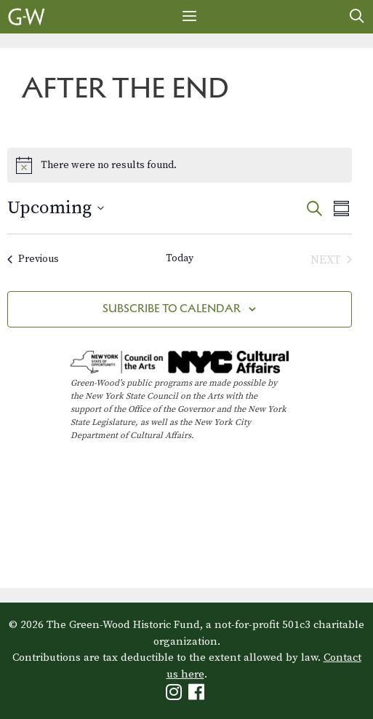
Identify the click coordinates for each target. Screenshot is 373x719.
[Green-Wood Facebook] (198, 695)
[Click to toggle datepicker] (55, 208)
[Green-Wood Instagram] (175, 695)
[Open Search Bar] (357, 16)
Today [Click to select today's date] (179, 258)
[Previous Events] (33, 260)
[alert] (179, 165)
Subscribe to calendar (172, 308)
